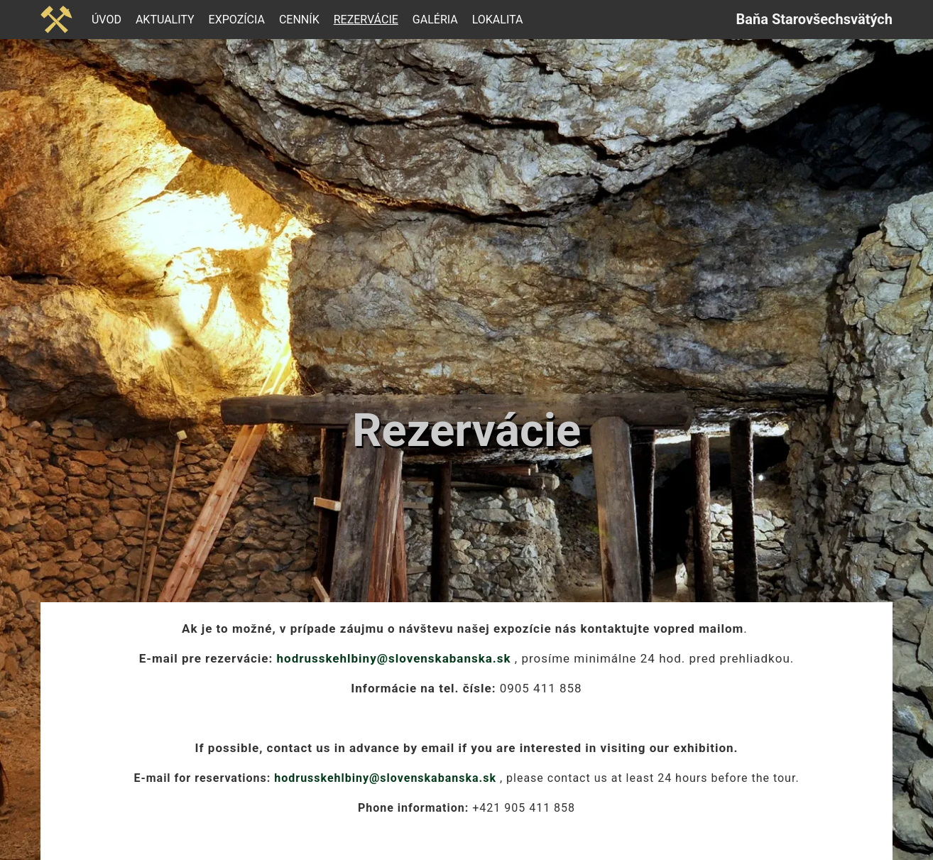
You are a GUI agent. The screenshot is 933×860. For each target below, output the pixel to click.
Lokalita (497, 19)
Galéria (435, 19)
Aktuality (165, 19)
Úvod (106, 19)
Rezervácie (366, 19)
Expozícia (237, 19)
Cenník (299, 19)
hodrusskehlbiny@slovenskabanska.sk (394, 658)
